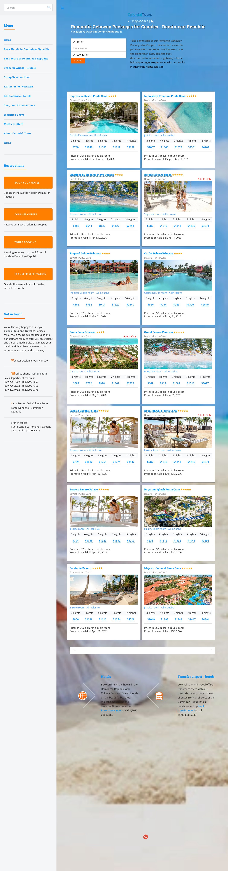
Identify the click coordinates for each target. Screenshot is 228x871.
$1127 (115, 226)
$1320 (115, 304)
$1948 (191, 540)
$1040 (89, 147)
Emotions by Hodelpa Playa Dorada (92, 174)
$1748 (178, 619)
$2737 (130, 383)
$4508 (131, 619)
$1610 (102, 619)
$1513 (190, 383)
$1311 (177, 226)
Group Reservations (16, 77)
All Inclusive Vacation (18, 86)
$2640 (130, 304)
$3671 (205, 226)
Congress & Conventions (19, 105)
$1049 (163, 226)
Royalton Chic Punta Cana (160, 410)
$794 (76, 540)
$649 (150, 383)
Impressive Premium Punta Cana (164, 96)
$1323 (102, 540)
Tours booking (26, 242)
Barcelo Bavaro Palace (84, 410)
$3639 (131, 147)
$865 (163, 383)
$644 (89, 226)
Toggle (62, 7)
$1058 (89, 540)
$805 (102, 226)
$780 (76, 147)
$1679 (178, 147)
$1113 (163, 540)
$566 (76, 304)
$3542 (131, 462)
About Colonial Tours (18, 133)
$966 (76, 619)
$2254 (130, 226)
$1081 (176, 383)
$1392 (177, 540)
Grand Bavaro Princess (158, 332)
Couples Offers (26, 214)
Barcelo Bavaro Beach (158, 174)
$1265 (102, 462)
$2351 (192, 147)
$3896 (205, 540)
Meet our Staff (13, 123)
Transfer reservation (31, 274)
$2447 (192, 619)
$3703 (131, 540)
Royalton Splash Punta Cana (162, 489)
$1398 (164, 619)
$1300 (102, 147)
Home (7, 39)
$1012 (89, 462)
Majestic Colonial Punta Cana (162, 568)
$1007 (151, 147)
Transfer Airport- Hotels (20, 67)
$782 (89, 383)
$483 (76, 226)
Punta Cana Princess (82, 332)
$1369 (115, 383)
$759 (76, 462)
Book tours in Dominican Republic (26, 58)
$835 (150, 540)
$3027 (205, 383)
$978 (102, 383)
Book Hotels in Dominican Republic (27, 49)
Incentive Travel (15, 114)
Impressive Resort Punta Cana (88, 96)
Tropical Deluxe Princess (85, 253)
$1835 (191, 226)
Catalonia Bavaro (80, 568)
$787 (150, 226)
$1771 (116, 462)
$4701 (205, 147)
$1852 (116, 540)
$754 (89, 304)
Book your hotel (27, 182)
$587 (76, 383)
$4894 (205, 619)
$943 (102, 304)
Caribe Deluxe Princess (158, 253)
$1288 (89, 619)
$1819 (116, 147)
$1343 (164, 147)
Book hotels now (111, 710)
